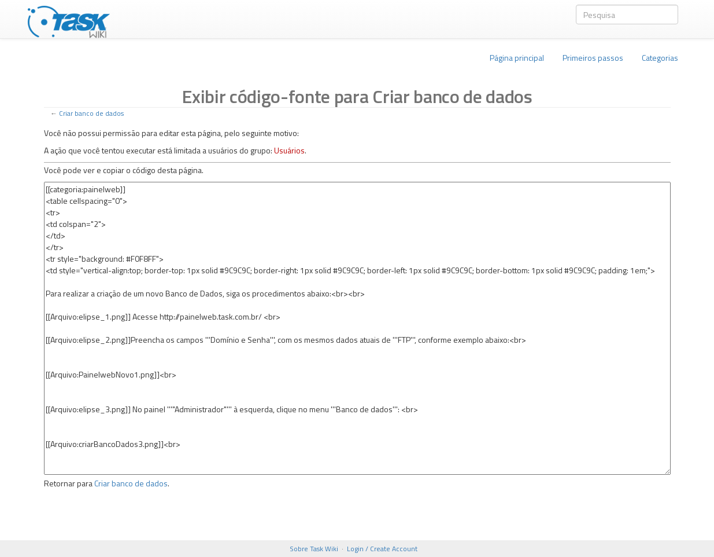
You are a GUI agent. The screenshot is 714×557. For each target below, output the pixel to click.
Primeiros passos (593, 58)
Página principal (517, 58)
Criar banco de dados (91, 113)
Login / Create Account (382, 548)
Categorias (660, 58)
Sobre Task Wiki (314, 548)
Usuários (289, 150)
